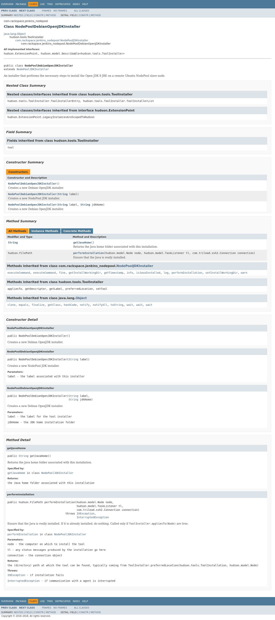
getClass (54, 304)
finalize (38, 304)
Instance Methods (44, 231)
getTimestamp (113, 272)
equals (23, 304)
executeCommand (18, 272)
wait (130, 304)
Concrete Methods (77, 231)
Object (81, 298)
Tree (50, 4)
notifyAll (100, 304)
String (63, 194)
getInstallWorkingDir (85, 272)
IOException (85, 513)
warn (244, 272)
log (166, 272)
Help (85, 4)
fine (62, 272)
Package (21, 4)
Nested (18, 15)
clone (11, 304)
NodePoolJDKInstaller (33, 69)
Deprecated (62, 4)
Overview (7, 4)
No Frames (60, 10)
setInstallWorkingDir (221, 272)
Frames (46, 10)
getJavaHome (82, 242)
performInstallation (88, 253)
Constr (39, 15)
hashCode (70, 304)
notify (85, 304)
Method (51, 15)
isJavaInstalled (148, 272)
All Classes (81, 10)
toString (117, 304)
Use (42, 4)
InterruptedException (93, 517)
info (130, 272)
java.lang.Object (15, 33)
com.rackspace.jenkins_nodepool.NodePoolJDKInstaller (51, 40)
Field (28, 15)
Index (76, 4)
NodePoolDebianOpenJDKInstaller (32, 183)
